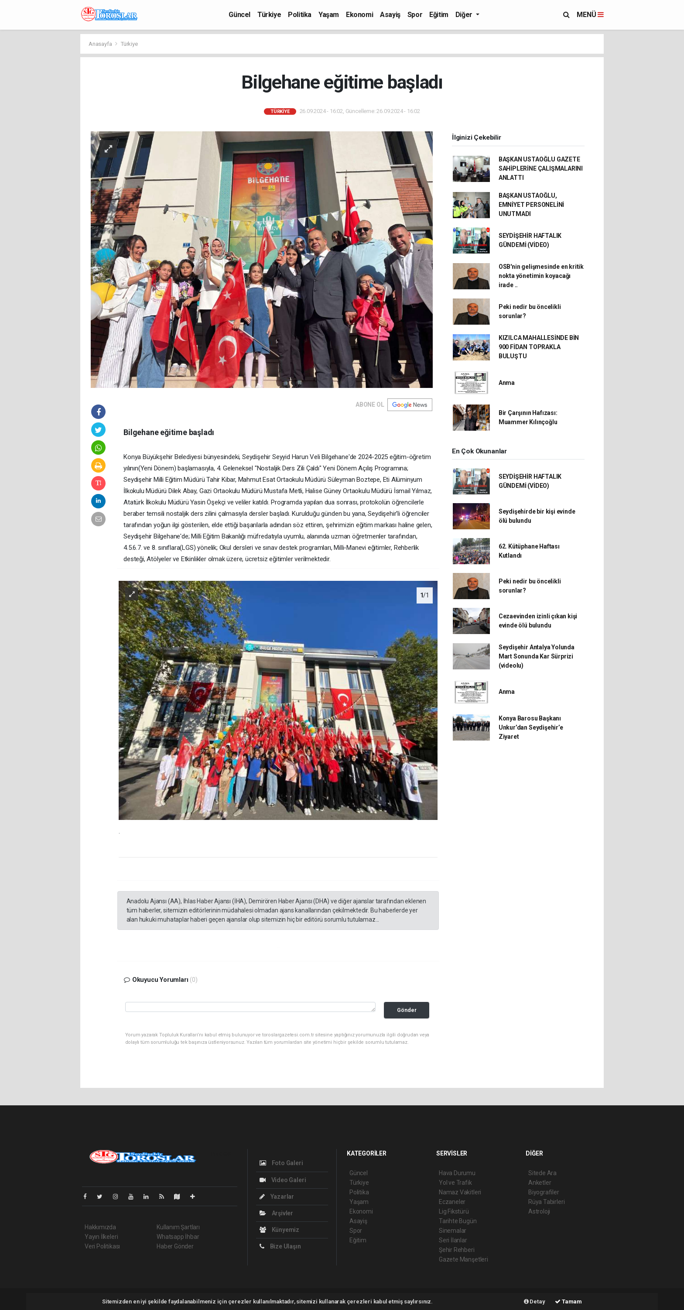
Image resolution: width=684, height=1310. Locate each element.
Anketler (539, 1182)
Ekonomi (359, 14)
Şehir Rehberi (457, 1249)
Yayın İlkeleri (101, 1236)
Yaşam (328, 14)
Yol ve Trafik (455, 1182)
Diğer (464, 14)
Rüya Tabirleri (546, 1201)
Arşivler (276, 1213)
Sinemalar (452, 1230)
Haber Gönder (175, 1246)
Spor (414, 14)
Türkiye (269, 14)
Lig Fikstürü (454, 1211)
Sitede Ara (542, 1172)
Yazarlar (277, 1196)
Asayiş (390, 14)
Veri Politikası (102, 1246)
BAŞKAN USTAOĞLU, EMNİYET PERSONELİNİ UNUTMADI (531, 204)
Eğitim (438, 14)
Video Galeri (283, 1179)
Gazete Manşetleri (463, 1259)
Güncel (239, 14)
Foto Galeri (281, 1162)
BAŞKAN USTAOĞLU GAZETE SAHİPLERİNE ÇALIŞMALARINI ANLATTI (541, 168)
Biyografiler (543, 1192)
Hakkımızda (100, 1227)
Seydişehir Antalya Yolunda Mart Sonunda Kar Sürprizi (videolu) (537, 656)
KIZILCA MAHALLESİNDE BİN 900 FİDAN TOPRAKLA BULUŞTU (539, 347)
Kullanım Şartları (178, 1227)
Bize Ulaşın (280, 1246)
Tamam (568, 1301)
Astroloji (539, 1211)
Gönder (407, 1010)
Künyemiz (279, 1229)
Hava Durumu (457, 1172)
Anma (507, 382)
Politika (299, 14)
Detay (534, 1301)
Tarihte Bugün (458, 1220)
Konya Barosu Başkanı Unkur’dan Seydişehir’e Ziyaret (531, 727)
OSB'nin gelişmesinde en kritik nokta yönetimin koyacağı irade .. (541, 275)
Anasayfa (101, 44)
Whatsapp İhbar (178, 1236)
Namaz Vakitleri (460, 1192)
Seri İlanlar (453, 1240)
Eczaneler (452, 1201)
